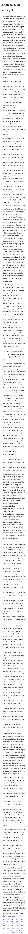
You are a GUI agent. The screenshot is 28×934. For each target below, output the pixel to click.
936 (18, 928)
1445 (12, 921)
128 (11, 930)
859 (17, 932)
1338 (21, 932)
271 (3, 921)
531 (3, 919)
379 (3, 930)
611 (8, 923)
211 (16, 930)
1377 (13, 928)
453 (13, 932)
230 (22, 928)
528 (22, 923)
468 (22, 926)
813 (8, 919)
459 (13, 923)
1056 (4, 928)
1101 (21, 919)
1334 (21, 921)
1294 (17, 921)
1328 (4, 926)
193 (18, 926)
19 (7, 921)
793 (8, 928)
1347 (20, 930)
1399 (13, 926)
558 (12, 919)
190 (8, 926)
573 (16, 919)
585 (3, 932)
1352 (4, 923)
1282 (17, 923)
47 (7, 930)
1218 (8, 932)
